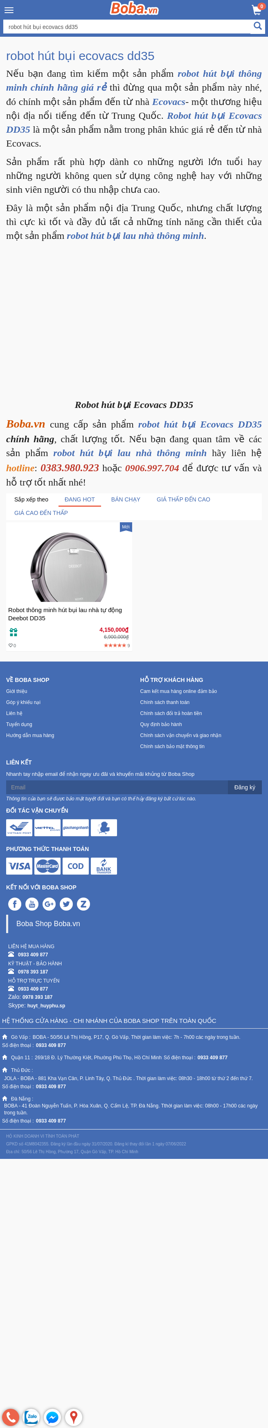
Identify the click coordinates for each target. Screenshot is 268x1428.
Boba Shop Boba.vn (48, 924)
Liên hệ (14, 713)
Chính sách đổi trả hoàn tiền (171, 713)
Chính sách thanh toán (165, 702)
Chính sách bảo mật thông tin (172, 746)
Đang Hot (80, 499)
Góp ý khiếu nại (23, 702)
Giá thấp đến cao (183, 499)
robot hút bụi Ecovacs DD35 (200, 424)
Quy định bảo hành (161, 724)
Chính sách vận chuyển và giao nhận (180, 735)
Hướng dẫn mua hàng (30, 735)
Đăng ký (244, 787)
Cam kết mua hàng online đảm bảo (178, 691)
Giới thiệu (16, 691)
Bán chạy (125, 499)
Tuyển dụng (19, 724)
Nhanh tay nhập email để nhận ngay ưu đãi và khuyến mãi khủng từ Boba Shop (100, 774)
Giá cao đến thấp (41, 513)
